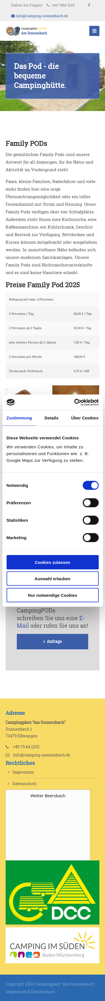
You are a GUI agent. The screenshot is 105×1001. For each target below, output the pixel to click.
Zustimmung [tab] (19, 417)
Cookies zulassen (52, 562)
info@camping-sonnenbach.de (39, 15)
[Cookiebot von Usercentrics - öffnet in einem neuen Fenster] (75, 402)
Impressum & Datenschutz (30, 991)
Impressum (23, 772)
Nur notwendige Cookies (52, 595)
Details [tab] (52, 417)
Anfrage (54, 641)
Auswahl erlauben (52, 578)
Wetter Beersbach (47, 795)
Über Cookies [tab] (85, 417)
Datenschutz (24, 783)
